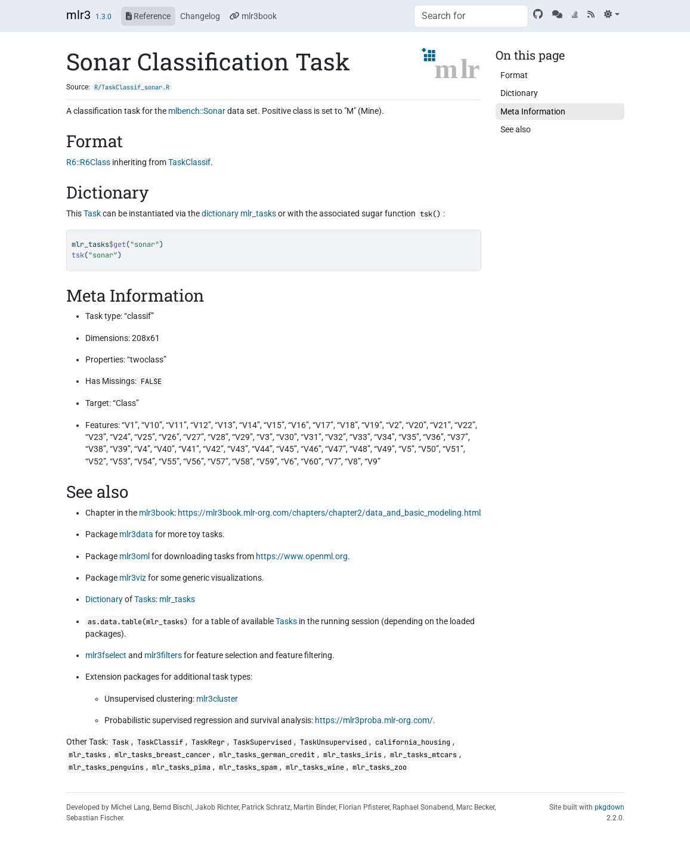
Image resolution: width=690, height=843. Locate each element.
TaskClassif (189, 162)
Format (514, 75)
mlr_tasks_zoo (379, 767)
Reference (148, 16)
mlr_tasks (258, 213)
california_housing (412, 742)
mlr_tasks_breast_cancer (163, 755)
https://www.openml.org (302, 556)
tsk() (430, 214)
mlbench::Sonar (196, 111)
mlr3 (78, 15)
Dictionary (104, 599)
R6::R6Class (88, 162)
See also (515, 129)
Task (92, 213)
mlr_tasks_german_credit (267, 755)
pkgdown (609, 807)
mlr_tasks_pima (181, 767)
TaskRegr (208, 742)
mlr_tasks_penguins (106, 767)
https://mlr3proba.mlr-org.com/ (374, 720)
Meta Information (532, 111)
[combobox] (471, 16)
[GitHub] (537, 14)
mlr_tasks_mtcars (423, 755)
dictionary (220, 213)
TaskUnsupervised (333, 742)
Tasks (145, 599)
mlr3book (253, 16)
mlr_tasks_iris (352, 755)
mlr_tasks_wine (315, 767)
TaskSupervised (262, 742)
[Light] (611, 14)
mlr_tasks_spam (248, 767)
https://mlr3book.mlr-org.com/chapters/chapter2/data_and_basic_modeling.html (329, 512)
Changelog (200, 16)
